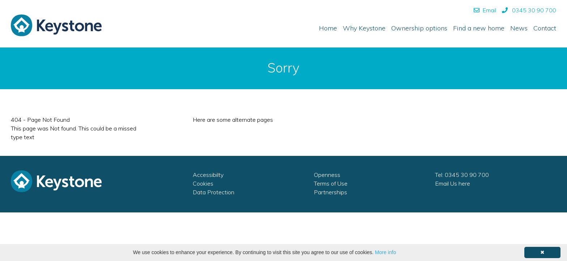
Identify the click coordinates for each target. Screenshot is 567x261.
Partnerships (330, 192)
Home (328, 28)
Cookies (203, 183)
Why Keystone (364, 28)
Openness (327, 174)
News (519, 28)
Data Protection (213, 192)
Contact (544, 28)
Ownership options (419, 28)
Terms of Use (331, 183)
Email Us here (452, 183)
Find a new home (478, 28)
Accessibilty (208, 174)
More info (385, 252)
